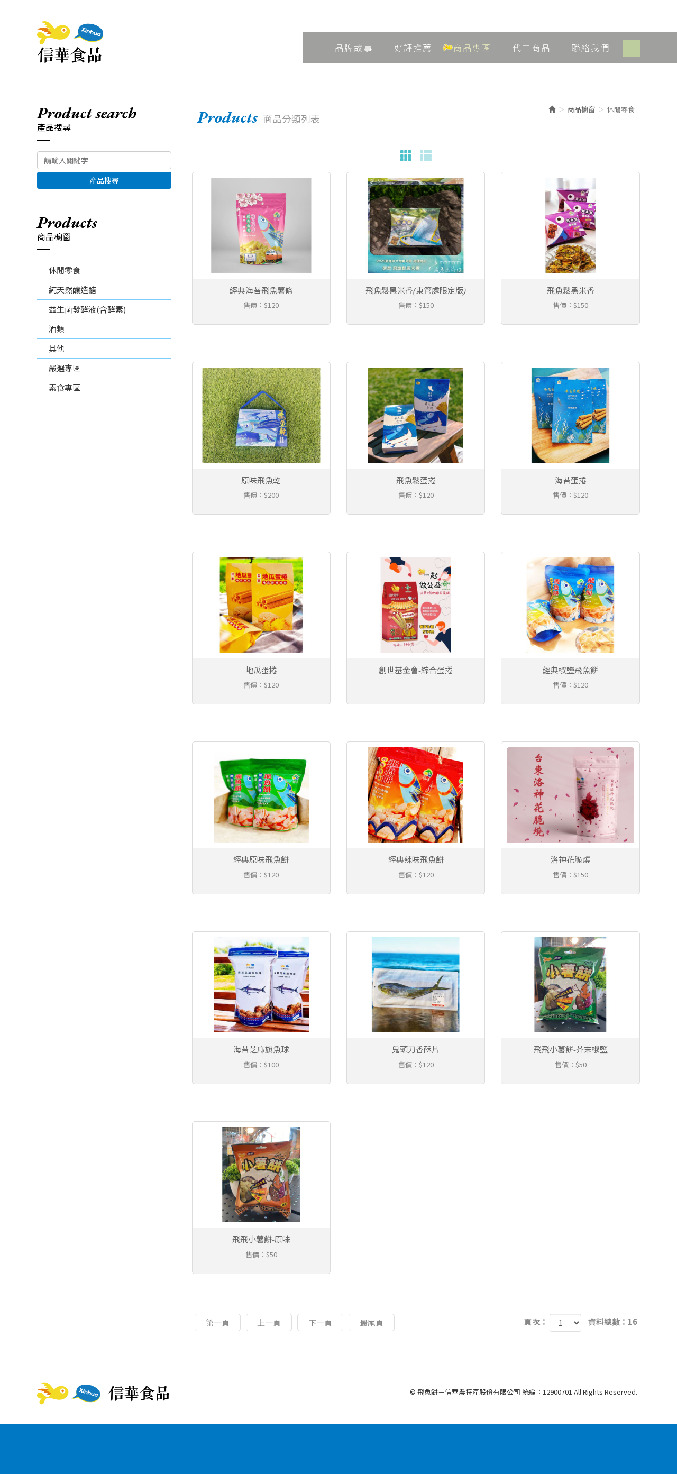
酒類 (57, 328)
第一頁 (218, 1322)
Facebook (631, 48)
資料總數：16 (612, 1321)
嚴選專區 (64, 367)
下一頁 (320, 1322)
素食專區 (64, 387)
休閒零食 (64, 270)
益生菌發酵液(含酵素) (87, 309)
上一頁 (269, 1322)
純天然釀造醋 (72, 289)
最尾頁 (371, 1322)
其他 (57, 348)
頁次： (536, 1321)
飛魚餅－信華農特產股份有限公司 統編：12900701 (70, 42)
